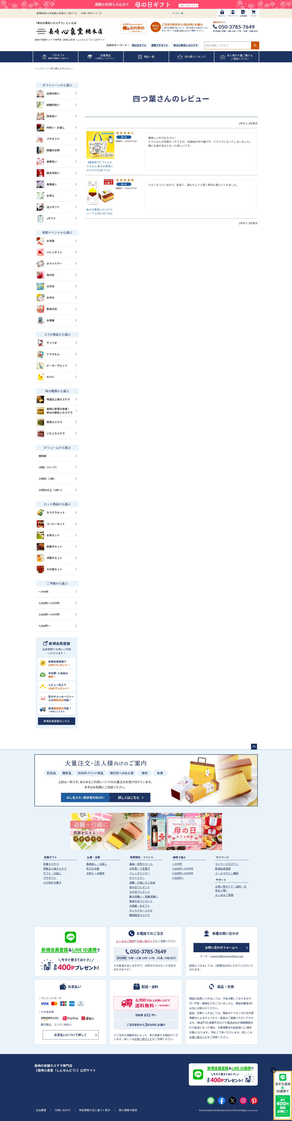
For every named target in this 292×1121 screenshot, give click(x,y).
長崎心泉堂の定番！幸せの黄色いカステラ (55, 411)
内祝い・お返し (51, 127)
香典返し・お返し (96, 864)
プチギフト (48, 139)
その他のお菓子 (52, 882)
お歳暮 (45, 320)
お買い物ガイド (89, 13)
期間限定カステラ (139, 915)
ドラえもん (48, 354)
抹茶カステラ (49, 422)
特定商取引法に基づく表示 (94, 1110)
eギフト (46, 218)
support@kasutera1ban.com (226, 956)
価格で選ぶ (179, 857)
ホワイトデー (49, 263)
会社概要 (41, 1110)
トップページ (42, 68)
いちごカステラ (51, 433)
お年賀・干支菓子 (139, 868)
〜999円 (43, 591)
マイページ (222, 857)
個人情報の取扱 (128, 1110)
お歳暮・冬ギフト (139, 905)
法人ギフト (48, 207)
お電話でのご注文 (150, 933)
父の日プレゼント (139, 891)
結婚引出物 (48, 150)
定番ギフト (50, 857)
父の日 (45, 286)
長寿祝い (47, 161)
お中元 (45, 297)
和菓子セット (49, 546)
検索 (255, 45)
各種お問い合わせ (225, 933)
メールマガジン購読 (227, 873)
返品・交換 (225, 986)
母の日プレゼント (139, 887)
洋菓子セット (49, 558)
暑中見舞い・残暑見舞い (143, 896)
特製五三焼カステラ (55, 868)
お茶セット (48, 535)
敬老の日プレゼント (141, 901)
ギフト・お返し (52, 873)
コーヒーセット (51, 524)
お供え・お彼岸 (95, 873)
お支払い (74, 986)
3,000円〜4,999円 (49, 614)
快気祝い (47, 116)
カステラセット (51, 512)
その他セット (49, 569)
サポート (221, 879)
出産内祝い (48, 93)
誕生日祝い (48, 173)
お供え (45, 195)
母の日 (45, 275)
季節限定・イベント (141, 857)
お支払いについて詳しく (70, 1035)
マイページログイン (227, 864)
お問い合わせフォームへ (221, 947)
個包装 (42, 456)
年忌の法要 (92, 868)
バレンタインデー (139, 873)
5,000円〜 (44, 625)
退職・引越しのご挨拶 (142, 882)
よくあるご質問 (224, 895)
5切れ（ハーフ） (48, 467)
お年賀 (45, 241)
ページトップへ (254, 747)
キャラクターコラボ (141, 910)
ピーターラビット (52, 365)
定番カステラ (51, 864)
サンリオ (47, 343)
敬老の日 (47, 309)
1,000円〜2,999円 (49, 603)
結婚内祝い (48, 105)
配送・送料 (150, 986)
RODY (45, 377)
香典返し (47, 184)
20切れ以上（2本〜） (51, 490)
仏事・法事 (93, 857)
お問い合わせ (62, 1110)
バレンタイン (49, 252)
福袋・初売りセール (141, 864)
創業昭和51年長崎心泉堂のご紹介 (54, 13)
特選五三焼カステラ (53, 399)
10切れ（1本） (47, 478)
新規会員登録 (223, 868)
